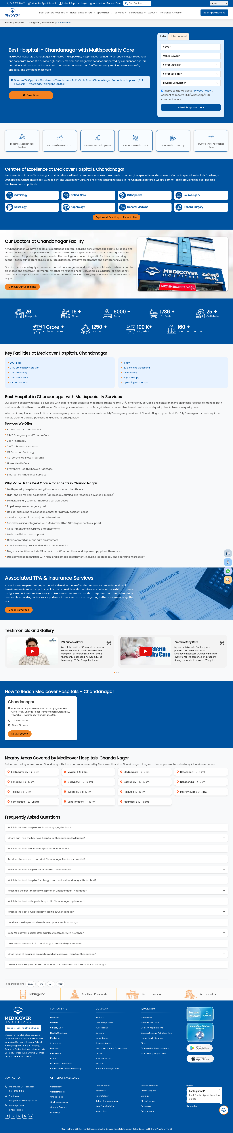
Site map (100, 1063)
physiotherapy (148, 1101)
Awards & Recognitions (107, 1068)
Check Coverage (19, 610)
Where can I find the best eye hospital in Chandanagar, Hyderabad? (46, 838)
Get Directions (20, 733)
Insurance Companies (61, 1063)
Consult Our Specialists (22, 287)
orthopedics (56, 1096)
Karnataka (200, 994)
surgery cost (56, 1027)
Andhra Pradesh (88, 994)
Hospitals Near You (82, 12)
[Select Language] (219, 3)
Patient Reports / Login (73, 3)
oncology (55, 1112)
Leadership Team (104, 1022)
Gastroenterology (59, 1102)
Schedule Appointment (191, 107)
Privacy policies (103, 1058)
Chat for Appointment (42, 3)
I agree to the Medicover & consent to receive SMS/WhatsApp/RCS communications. (187, 95)
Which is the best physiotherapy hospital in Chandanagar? (41, 911)
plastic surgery (148, 1090)
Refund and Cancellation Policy (65, 1068)
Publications (102, 1027)
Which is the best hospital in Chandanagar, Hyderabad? (39, 827)
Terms (99, 1053)
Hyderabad (48, 22)
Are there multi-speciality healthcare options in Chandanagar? (44, 922)
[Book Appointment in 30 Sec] (223, 1110)
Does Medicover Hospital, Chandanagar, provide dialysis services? (45, 943)
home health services (152, 1038)
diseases (54, 1048)
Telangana (33, 22)
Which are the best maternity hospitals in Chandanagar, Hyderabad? (47, 890)
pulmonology (147, 1111)
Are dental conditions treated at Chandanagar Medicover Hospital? (46, 859)
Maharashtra (144, 994)
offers (53, 1058)
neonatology (102, 1095)
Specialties (104, 12)
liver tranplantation (105, 1106)
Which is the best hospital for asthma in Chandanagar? (39, 869)
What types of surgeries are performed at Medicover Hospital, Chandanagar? (52, 954)
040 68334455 (15, 3)
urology (145, 1095)
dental (189, 1085)
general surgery (58, 1107)
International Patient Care (105, 3)
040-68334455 (16, 1091)
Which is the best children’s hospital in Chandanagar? (38, 848)
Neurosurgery (102, 1085)
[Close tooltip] (219, 1089)
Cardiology (55, 1086)
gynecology (192, 1106)
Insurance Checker (171, 12)
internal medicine (149, 1085)
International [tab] (179, 36)
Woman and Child (150, 1022)
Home (8, 22)
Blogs (144, 1043)
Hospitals (19, 22)
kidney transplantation (107, 1101)
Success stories (103, 1043)
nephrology (101, 1111)
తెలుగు (30, 983)
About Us (100, 1017)
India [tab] (163, 36)
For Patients (137, 12)
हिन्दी (41, 983)
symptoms (55, 1043)
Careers (100, 1033)
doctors (54, 1022)
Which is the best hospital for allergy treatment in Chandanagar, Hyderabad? (52, 880)
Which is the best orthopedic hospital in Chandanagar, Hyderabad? (46, 901)
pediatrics (101, 1090)
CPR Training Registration (153, 1053)
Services (121, 12)
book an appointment (152, 1027)
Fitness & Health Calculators (155, 1048)
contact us (146, 1017)
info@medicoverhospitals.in (23, 1100)
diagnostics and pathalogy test (156, 1033)
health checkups (58, 1033)
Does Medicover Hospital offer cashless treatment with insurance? (46, 932)
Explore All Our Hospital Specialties (116, 217)
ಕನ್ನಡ (60, 983)
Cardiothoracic (57, 1091)
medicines (55, 1038)
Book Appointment (214, 12)
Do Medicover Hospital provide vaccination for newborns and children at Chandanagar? (57, 964)
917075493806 (16, 1110)
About (153, 12)
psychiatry (146, 1106)
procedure (55, 1053)
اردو (51, 983)
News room (102, 1038)
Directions (31, 95)
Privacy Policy (202, 90)
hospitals (54, 1017)
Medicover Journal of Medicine (111, 1048)
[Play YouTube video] (32, 651)
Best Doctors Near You (53, 12)
